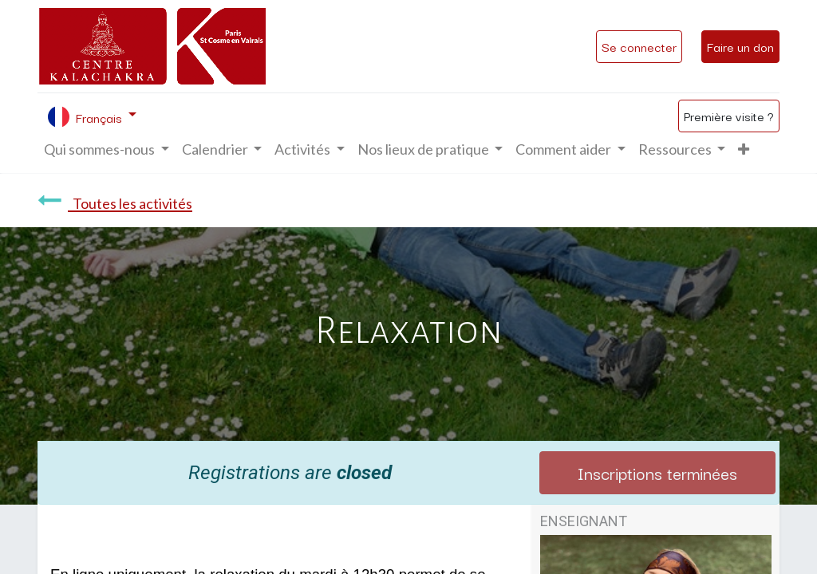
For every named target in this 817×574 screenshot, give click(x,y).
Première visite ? (729, 115)
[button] (744, 149)
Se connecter (639, 46)
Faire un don (740, 46)
